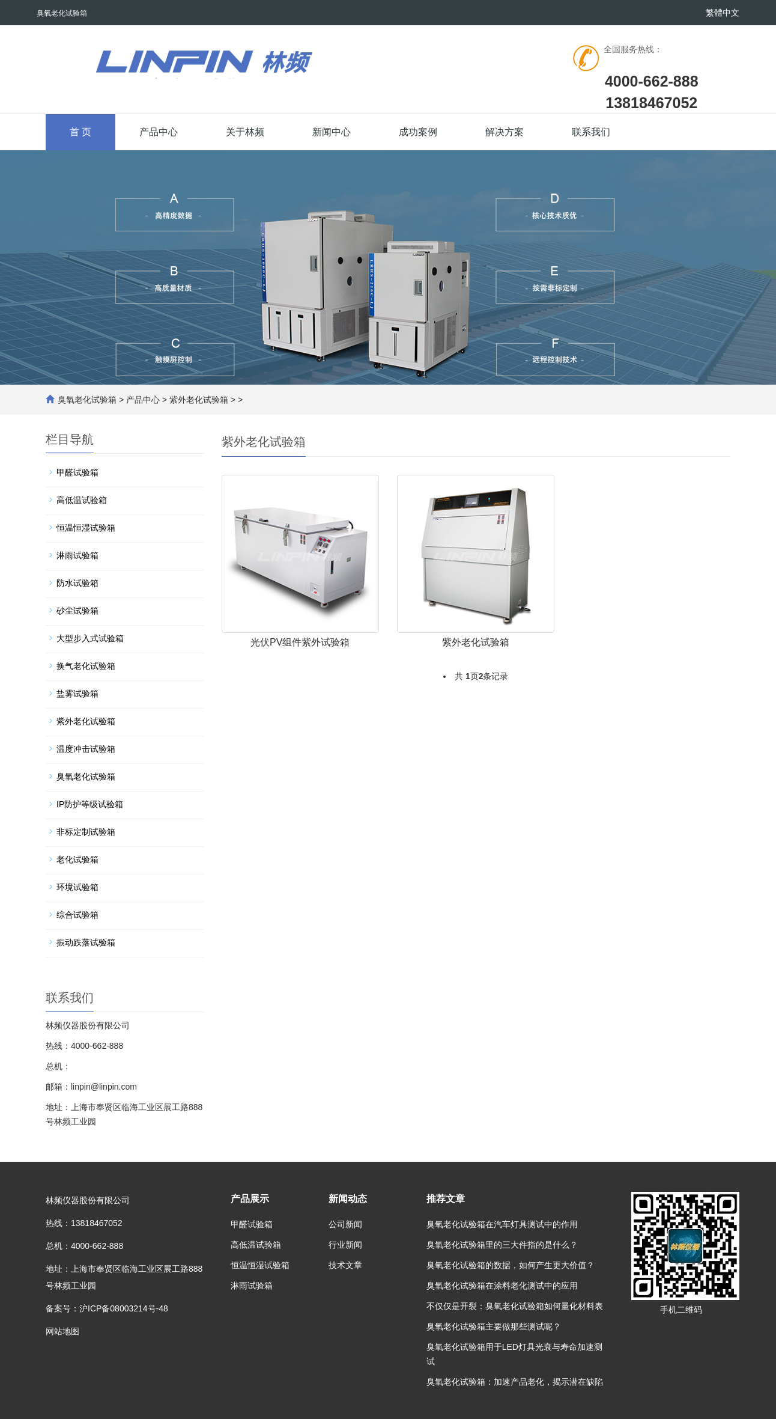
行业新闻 (345, 1245)
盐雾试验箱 (77, 693)
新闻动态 (348, 1199)
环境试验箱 (77, 887)
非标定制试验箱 (85, 832)
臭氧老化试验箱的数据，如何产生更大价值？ (510, 1265)
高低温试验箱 (81, 500)
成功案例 (418, 132)
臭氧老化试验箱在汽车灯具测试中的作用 (502, 1224)
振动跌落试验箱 (85, 942)
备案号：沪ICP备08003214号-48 (107, 1308)
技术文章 (345, 1265)
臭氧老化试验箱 (87, 399)
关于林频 (245, 132)
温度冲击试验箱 (85, 749)
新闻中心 (331, 132)
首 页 (80, 132)
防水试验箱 (77, 583)
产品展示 (250, 1199)
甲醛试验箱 (77, 472)
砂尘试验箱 (77, 610)
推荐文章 (445, 1199)
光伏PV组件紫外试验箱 (300, 642)
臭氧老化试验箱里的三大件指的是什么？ (502, 1245)
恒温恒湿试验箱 (85, 528)
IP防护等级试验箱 (89, 804)
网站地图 (62, 1331)
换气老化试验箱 (85, 666)
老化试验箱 (77, 859)
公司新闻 (345, 1224)
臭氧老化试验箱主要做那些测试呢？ (493, 1326)
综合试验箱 (77, 915)
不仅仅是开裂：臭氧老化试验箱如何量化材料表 (514, 1306)
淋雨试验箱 (77, 555)
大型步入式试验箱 (90, 638)
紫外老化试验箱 (198, 399)
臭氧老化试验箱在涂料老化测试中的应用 (502, 1285)
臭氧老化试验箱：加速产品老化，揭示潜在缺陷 (514, 1382)
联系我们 (591, 132)
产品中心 (158, 132)
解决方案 (504, 132)
